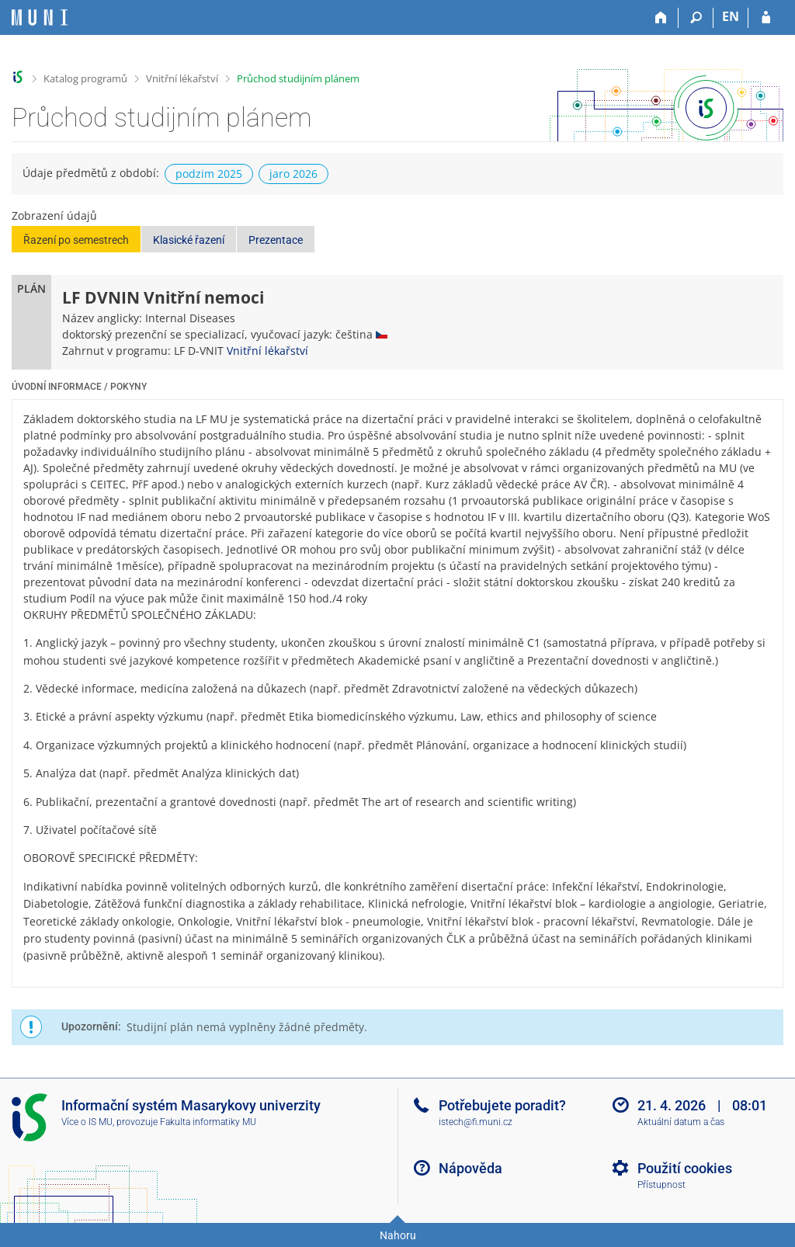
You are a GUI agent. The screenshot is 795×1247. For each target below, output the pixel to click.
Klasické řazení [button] (188, 240)
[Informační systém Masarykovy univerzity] (40, 17)
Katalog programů (85, 78)
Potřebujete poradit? (502, 1105)
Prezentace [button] (275, 240)
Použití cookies (684, 1168)
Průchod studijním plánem (298, 78)
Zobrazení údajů (54, 215)
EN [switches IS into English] (730, 16)
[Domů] (661, 18)
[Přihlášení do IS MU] (765, 18)
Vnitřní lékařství (182, 78)
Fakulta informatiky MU (208, 1122)
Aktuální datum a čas (680, 1122)
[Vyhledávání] (696, 18)
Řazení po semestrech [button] (76, 240)
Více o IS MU (87, 1122)
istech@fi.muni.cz (475, 1122)
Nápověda (470, 1168)
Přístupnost (661, 1184)
